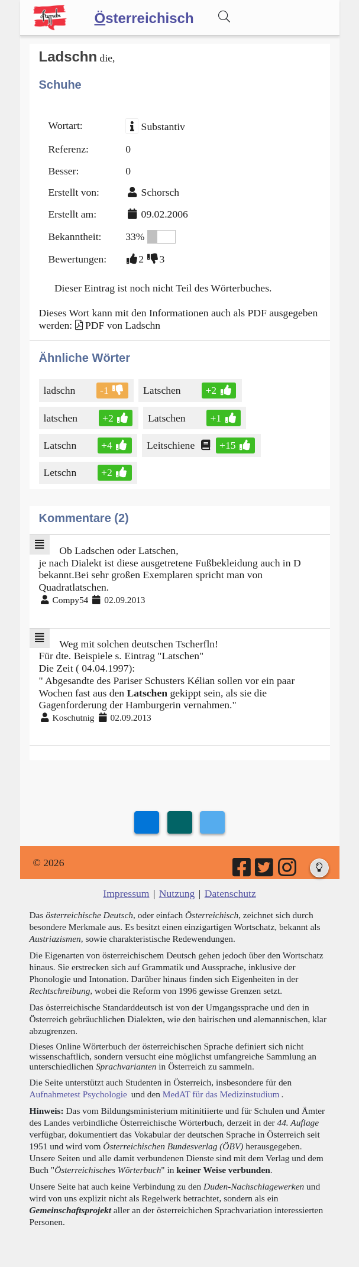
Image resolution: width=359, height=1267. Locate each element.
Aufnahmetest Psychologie (78, 1094)
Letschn (61, 472)
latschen (62, 418)
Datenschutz (230, 893)
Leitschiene (171, 445)
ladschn (60, 390)
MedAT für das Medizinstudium (221, 1094)
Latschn (61, 445)
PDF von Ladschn (122, 325)
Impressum (126, 893)
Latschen (163, 390)
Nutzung (177, 893)
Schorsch (160, 192)
